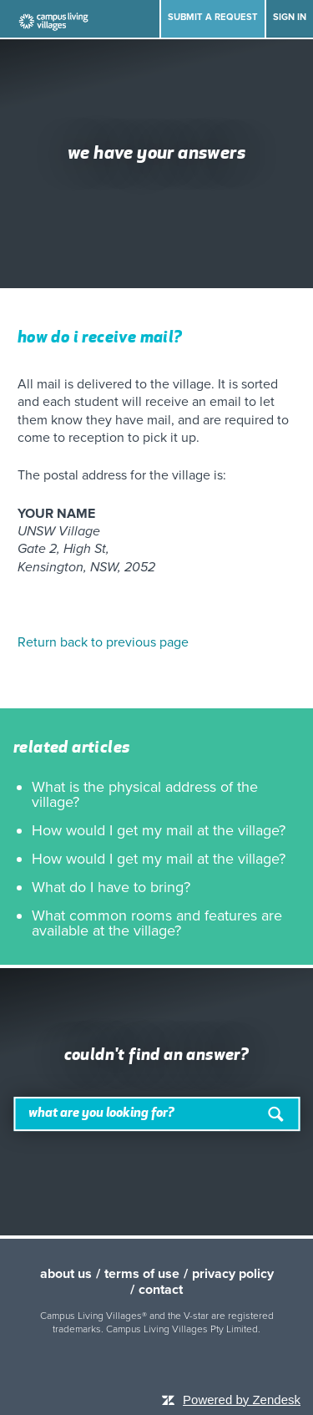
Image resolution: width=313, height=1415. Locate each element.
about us (66, 1273)
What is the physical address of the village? (145, 794)
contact (161, 1289)
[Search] (156, 1114)
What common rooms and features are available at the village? (157, 923)
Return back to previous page (103, 642)
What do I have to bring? (111, 887)
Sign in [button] (289, 17)
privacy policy (233, 1273)
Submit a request (213, 17)
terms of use (141, 1273)
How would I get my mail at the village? (158, 830)
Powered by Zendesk (241, 1399)
